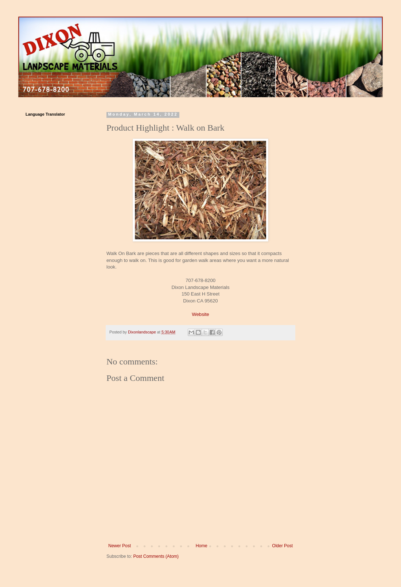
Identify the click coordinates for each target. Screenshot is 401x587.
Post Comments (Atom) (156, 556)
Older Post (282, 545)
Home (201, 545)
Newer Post (119, 545)
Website (200, 314)
